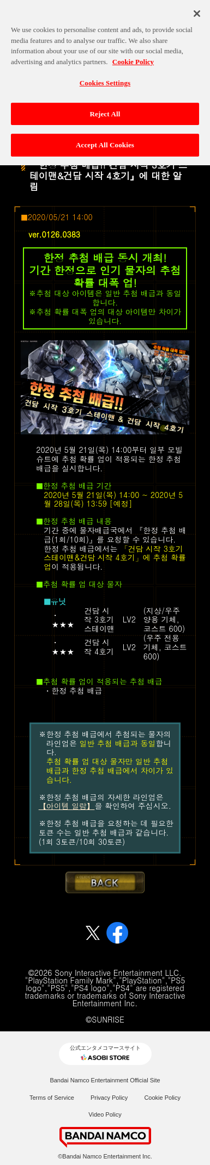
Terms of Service (51, 1097)
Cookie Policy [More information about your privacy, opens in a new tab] (133, 57)
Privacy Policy (109, 1097)
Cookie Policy (162, 1097)
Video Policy (104, 1114)
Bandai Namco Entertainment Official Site (105, 1080)
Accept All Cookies (105, 140)
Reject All (105, 109)
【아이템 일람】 (67, 805)
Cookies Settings (105, 78)
